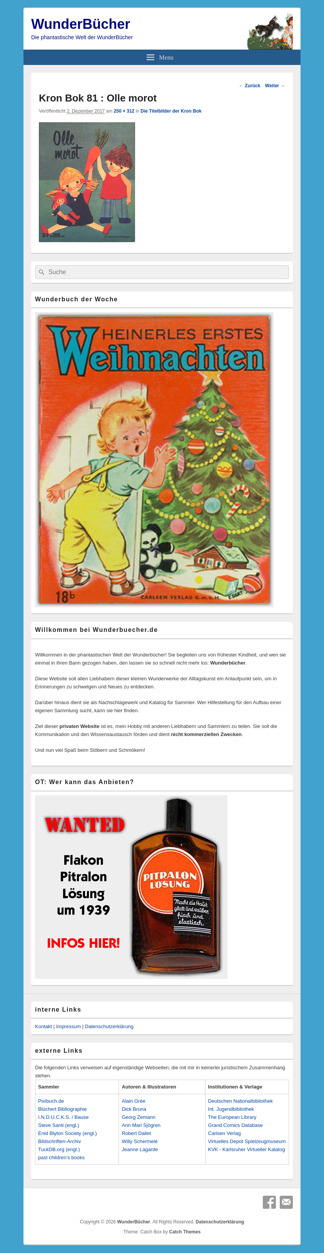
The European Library (232, 1117)
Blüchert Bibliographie (62, 1109)
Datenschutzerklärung (109, 1026)
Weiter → (275, 85)
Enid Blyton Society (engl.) (67, 1133)
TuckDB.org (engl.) (59, 1149)
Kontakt (43, 1026)
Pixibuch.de (51, 1101)
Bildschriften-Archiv (59, 1141)
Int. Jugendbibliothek (231, 1109)
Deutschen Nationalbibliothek (240, 1101)
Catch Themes (184, 1232)
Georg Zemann (138, 1117)
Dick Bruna (134, 1109)
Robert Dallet (136, 1133)
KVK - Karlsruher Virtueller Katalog (246, 1149)
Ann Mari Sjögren (141, 1125)
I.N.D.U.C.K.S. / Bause (63, 1117)
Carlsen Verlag (224, 1133)
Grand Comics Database (235, 1125)
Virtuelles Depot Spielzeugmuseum (247, 1141)
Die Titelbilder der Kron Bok (170, 111)
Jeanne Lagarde (140, 1149)
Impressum (68, 1026)
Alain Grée (133, 1101)
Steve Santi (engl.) (58, 1125)
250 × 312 (124, 111)
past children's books (61, 1157)
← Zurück (249, 85)
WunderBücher (80, 24)
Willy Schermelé (139, 1141)
